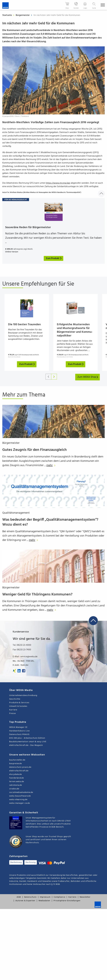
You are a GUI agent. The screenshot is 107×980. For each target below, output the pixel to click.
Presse (12, 716)
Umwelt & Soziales (18, 709)
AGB (19, 900)
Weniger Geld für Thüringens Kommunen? (37, 598)
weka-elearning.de (18, 802)
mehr (51, 468)
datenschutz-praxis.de (20, 770)
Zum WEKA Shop (87, 380)
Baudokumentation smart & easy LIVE (27, 744)
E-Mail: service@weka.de (25, 660)
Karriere (13, 713)
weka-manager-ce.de (19, 806)
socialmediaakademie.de (21, 795)
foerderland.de (16, 781)
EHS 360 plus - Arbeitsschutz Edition (27, 741)
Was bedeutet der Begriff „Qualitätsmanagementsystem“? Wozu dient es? (50, 525)
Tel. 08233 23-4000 (22, 648)
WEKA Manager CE (18, 730)
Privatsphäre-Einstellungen (67, 904)
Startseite (7, 15)
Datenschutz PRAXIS (19, 737)
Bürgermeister (23, 15)
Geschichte (14, 702)
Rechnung (31, 865)
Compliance (59, 900)
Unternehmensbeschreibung (23, 698)
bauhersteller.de (17, 763)
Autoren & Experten (25, 904)
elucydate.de (15, 777)
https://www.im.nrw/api (58, 183)
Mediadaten (44, 904)
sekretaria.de (15, 788)
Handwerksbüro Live (19, 734)
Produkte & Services (19, 705)
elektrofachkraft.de (18, 773)
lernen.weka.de (16, 784)
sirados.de (14, 791)
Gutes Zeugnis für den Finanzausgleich (34, 453)
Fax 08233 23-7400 (22, 653)
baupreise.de (15, 766)
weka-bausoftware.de (20, 799)
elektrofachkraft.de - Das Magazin (26, 748)
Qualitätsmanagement (16, 516)
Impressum (45, 900)
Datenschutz (30, 900)
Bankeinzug (16, 865)
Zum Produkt (27, 367)
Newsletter (85, 900)
